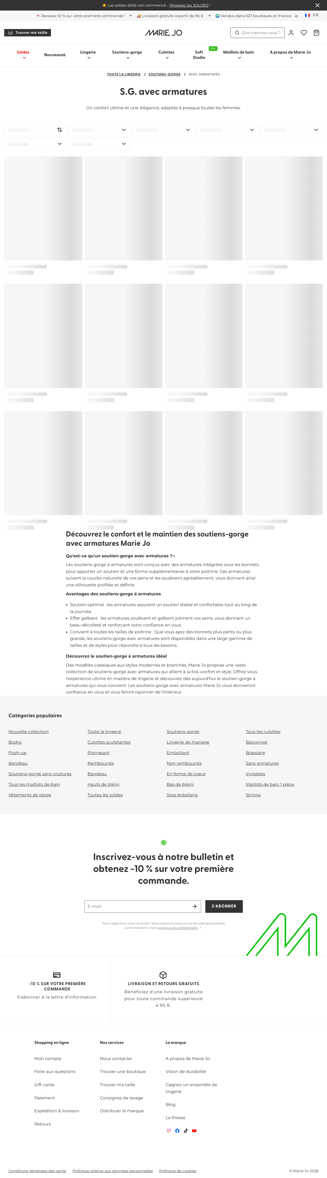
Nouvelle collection (28, 731)
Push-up (17, 753)
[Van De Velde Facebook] (177, 1132)
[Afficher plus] (200, 928)
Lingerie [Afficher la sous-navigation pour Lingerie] (88, 54)
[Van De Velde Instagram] (169, 1132)
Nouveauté (54, 55)
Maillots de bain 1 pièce (270, 784)
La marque (176, 1043)
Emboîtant (178, 753)
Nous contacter (116, 1058)
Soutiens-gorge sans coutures (40, 774)
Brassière (255, 753)
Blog (171, 1104)
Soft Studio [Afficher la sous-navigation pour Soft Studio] (204, 53)
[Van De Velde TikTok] (186, 1132)
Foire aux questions (54, 1071)
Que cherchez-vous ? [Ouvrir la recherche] (257, 32)
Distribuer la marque (122, 1111)
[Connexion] (291, 32)
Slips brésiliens (182, 795)
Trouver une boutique (123, 1071)
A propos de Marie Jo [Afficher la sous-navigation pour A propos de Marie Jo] (290, 54)
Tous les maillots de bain (34, 784)
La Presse (176, 1117)
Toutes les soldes (105, 795)
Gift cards (44, 1084)
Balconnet (257, 742)
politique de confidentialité (178, 928)
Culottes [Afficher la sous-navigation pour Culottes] (166, 54)
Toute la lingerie (124, 75)
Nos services (112, 1043)
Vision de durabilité (186, 1071)
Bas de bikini (180, 784)
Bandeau (18, 763)
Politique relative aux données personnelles (113, 1170)
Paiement (44, 1098)
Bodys (14, 742)
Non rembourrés (184, 763)
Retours (42, 1124)
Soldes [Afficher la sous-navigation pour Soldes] (23, 54)
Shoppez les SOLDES (189, 5)
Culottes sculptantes (109, 742)
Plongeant (99, 753)
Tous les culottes (263, 731)
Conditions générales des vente (37, 1170)
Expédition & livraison (56, 1111)
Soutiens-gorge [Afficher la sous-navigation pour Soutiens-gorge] (127, 54)
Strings (253, 795)
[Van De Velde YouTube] (194, 1132)
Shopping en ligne (51, 1043)
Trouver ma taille (28, 32)
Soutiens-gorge (165, 75)
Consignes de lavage (121, 1098)
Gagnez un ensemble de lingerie (191, 1088)
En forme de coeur (186, 774)
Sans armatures (262, 763)
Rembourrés (101, 763)
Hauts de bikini (104, 784)
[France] (313, 15)
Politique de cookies (177, 1170)
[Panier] (316, 32)
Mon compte (47, 1058)
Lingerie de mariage (188, 742)
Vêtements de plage (29, 795)
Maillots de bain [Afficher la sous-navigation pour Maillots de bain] (238, 54)
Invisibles (255, 774)
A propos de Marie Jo (188, 1058)
